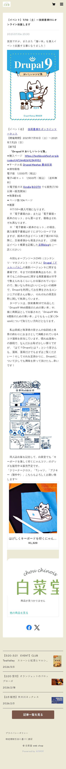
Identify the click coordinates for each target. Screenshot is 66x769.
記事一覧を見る (33, 714)
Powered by (33, 751)
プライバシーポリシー (17, 733)
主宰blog (43, 244)
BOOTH (36, 187)
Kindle (27, 187)
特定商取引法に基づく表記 (19, 739)
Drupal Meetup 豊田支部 (37, 164)
